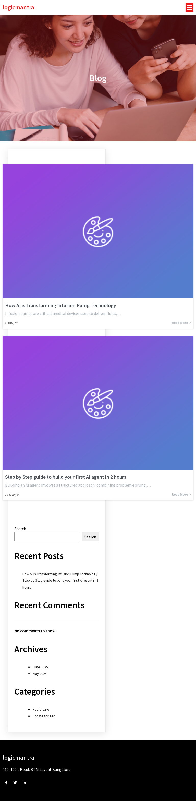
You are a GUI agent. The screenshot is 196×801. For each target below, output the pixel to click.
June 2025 (40, 667)
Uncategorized (44, 716)
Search (20, 528)
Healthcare (41, 709)
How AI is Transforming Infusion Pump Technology (59, 574)
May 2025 (40, 673)
